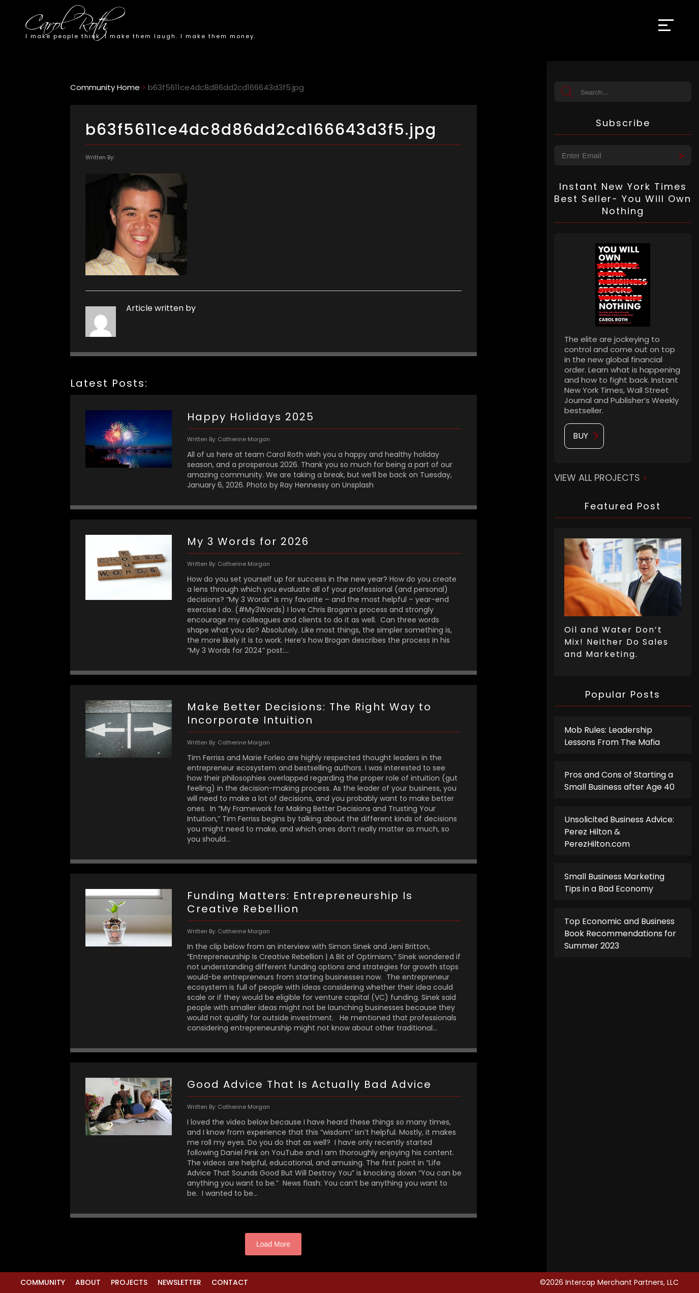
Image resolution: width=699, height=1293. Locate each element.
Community (42, 1282)
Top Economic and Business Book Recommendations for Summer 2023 (620, 933)
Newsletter (179, 1282)
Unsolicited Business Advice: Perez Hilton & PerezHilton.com (619, 832)
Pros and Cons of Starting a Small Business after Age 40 (619, 781)
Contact (229, 1282)
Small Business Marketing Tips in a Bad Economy (614, 883)
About (88, 1282)
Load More (273, 1244)
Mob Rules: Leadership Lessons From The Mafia (612, 736)
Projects (129, 1282)
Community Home (105, 87)
